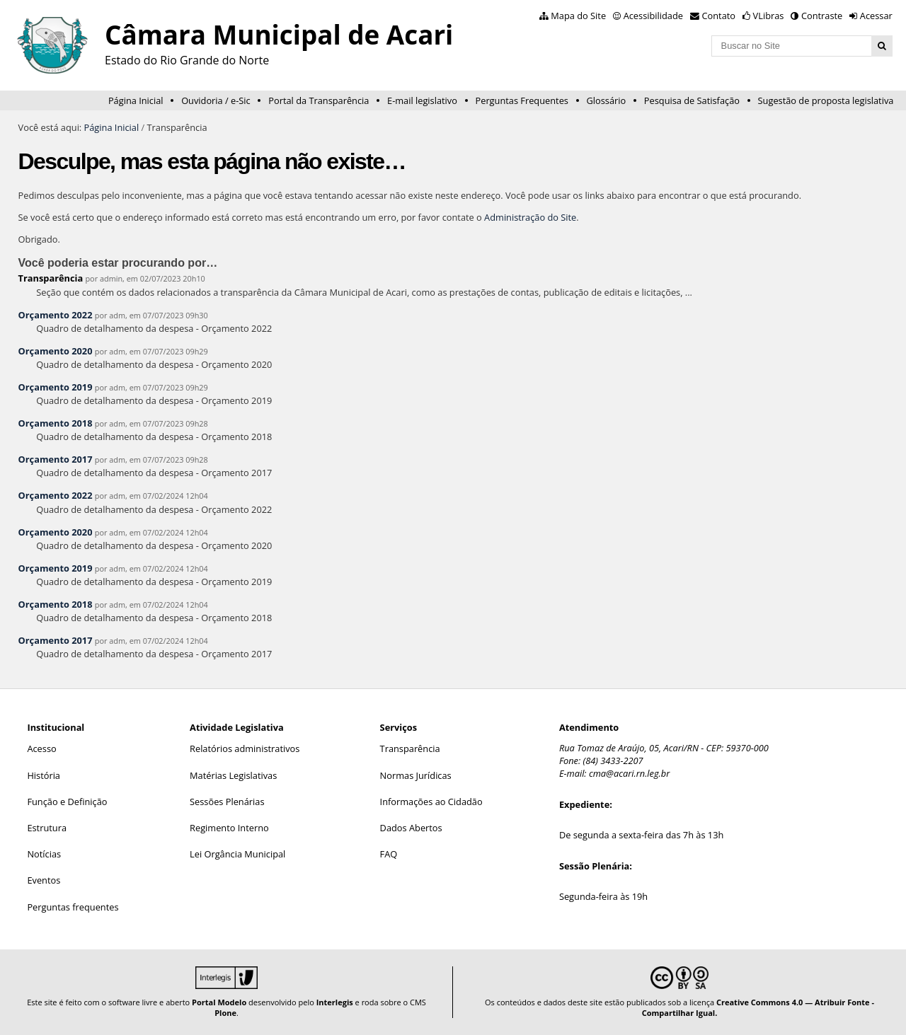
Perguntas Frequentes (522, 100)
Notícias (44, 854)
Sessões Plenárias (227, 801)
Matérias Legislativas (233, 775)
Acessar (876, 15)
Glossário (606, 100)
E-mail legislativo (422, 100)
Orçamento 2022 (55, 314)
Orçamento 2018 (55, 423)
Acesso (41, 748)
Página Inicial (136, 100)
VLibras (768, 15)
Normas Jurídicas (416, 775)
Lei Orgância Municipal (237, 854)
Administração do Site (530, 217)
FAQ (389, 854)
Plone (225, 1012)
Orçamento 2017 (55, 459)
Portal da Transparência (318, 100)
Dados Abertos (411, 827)
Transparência (51, 278)
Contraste (821, 15)
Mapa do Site (578, 15)
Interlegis (334, 1002)
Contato (719, 15)
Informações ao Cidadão (431, 801)
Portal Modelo (219, 1002)
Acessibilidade (653, 15)
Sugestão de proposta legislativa (826, 100)
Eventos (43, 880)
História (43, 775)
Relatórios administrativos (244, 748)
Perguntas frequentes (72, 907)
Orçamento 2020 (55, 351)
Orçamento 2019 (55, 387)
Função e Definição (67, 801)
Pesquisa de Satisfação (692, 100)
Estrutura (47, 827)
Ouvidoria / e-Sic (216, 100)
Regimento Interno (229, 827)
